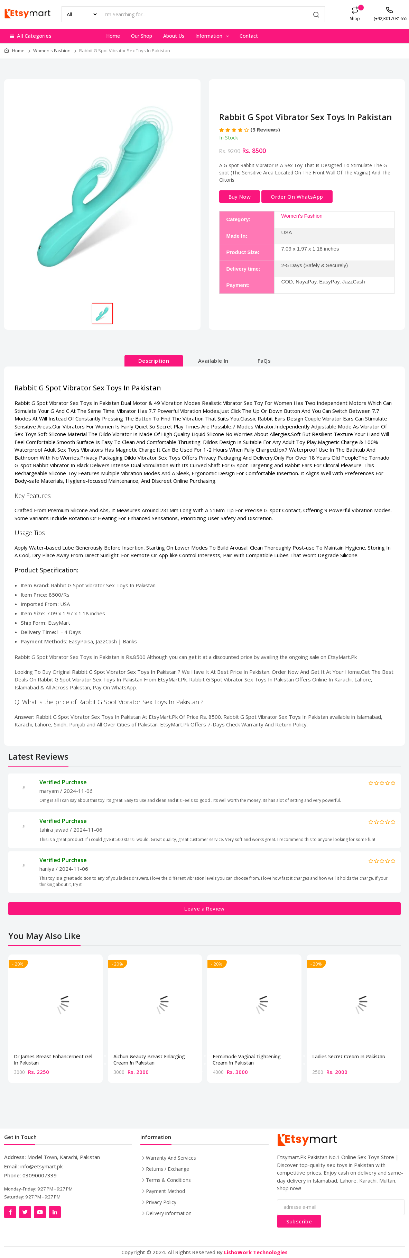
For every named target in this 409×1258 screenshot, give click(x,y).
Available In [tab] (213, 360)
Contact (249, 36)
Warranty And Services (171, 1158)
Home (113, 36)
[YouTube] (40, 1212)
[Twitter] (25, 1212)
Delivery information (169, 1213)
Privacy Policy (161, 1202)
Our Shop (141, 36)
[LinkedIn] (55, 1212)
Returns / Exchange (167, 1169)
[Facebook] (10, 1212)
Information (212, 36)
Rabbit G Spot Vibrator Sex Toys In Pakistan (125, 671)
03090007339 (39, 1175)
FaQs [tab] (264, 360)
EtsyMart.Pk (172, 679)
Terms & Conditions (168, 1180)
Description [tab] (153, 360)
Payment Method (165, 1191)
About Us (173, 36)
